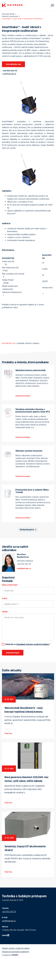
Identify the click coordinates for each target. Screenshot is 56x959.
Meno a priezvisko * (10, 585)
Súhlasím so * (27, 644)
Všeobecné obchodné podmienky (15, 951)
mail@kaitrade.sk (9, 74)
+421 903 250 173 (9, 70)
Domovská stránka (8, 14)
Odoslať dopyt (12, 652)
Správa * (5, 612)
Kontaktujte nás (13, 64)
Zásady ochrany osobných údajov (16, 948)
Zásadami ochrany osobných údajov (32, 644)
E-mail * (5, 598)
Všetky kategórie (27, 529)
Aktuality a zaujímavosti (10, 16)
